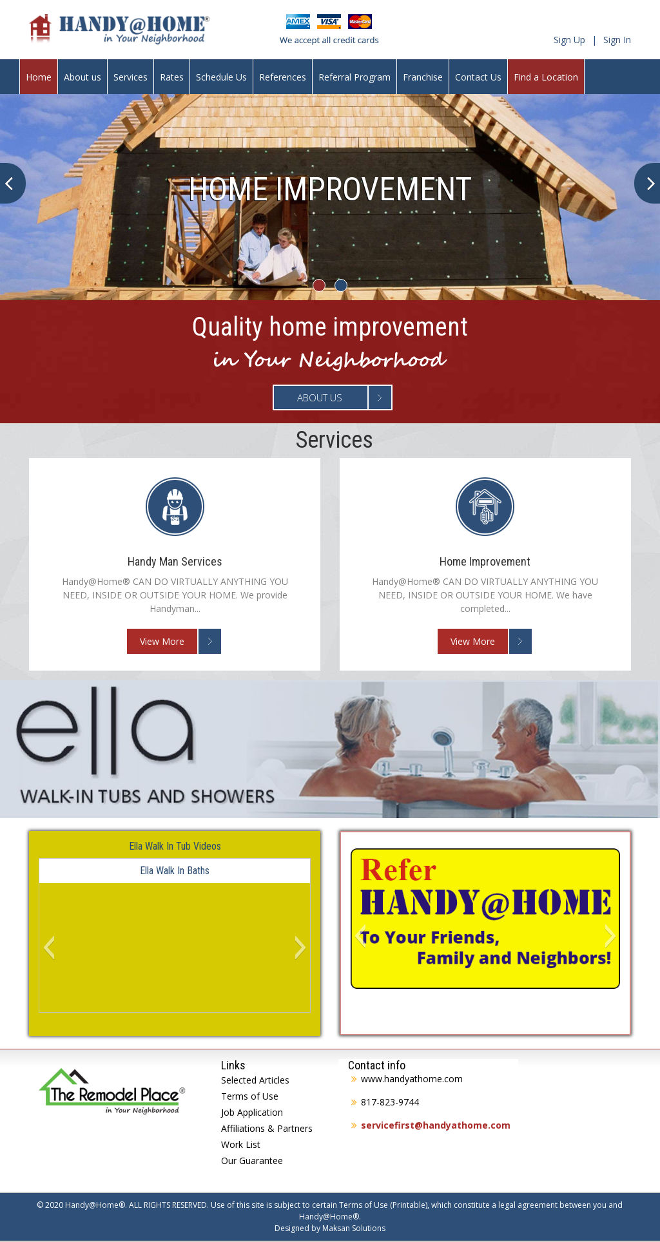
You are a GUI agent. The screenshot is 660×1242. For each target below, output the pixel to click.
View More (162, 641)
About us (82, 77)
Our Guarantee (252, 1160)
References (282, 77)
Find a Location (546, 77)
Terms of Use (249, 1096)
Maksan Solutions (353, 1228)
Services (130, 77)
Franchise (423, 77)
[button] (49, 947)
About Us (319, 397)
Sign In (617, 39)
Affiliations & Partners (267, 1128)
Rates (172, 77)
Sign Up (569, 39)
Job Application (252, 1112)
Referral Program (354, 77)
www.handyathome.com (412, 1079)
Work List (240, 1144)
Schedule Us (221, 77)
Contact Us (478, 77)
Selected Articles (255, 1080)
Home (39, 77)
